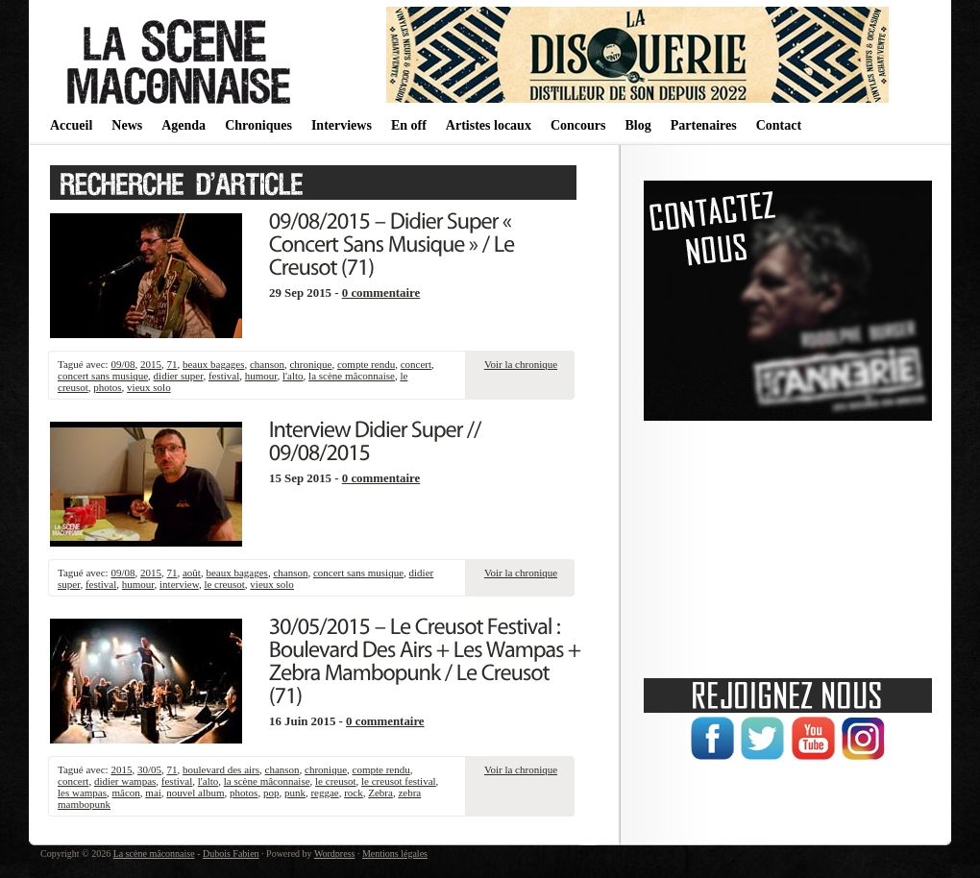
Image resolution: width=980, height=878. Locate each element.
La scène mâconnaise (154, 853)
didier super (179, 375)
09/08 (122, 364)
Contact (778, 125)
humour (261, 375)
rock (353, 792)
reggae (324, 792)
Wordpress (334, 853)
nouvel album (195, 792)
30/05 (149, 769)
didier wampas (125, 781)
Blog (637, 125)
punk (295, 792)
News (126, 125)
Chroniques (258, 125)
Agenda (183, 125)
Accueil (71, 125)
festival (223, 375)
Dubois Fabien (231, 853)
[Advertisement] (788, 543)
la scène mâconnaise (351, 375)
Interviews (341, 125)
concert (416, 364)
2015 (150, 364)
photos (107, 387)
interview (179, 584)
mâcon (126, 792)
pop (271, 792)
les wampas (82, 792)
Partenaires (704, 125)
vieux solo (149, 387)
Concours (578, 125)
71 (171, 364)
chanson (267, 364)
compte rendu (366, 364)
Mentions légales (395, 853)
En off (409, 125)
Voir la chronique (520, 364)
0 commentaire (381, 293)
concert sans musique (103, 375)
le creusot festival (398, 781)
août (192, 572)
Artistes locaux (488, 125)
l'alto (293, 375)
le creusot (224, 584)
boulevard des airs (221, 769)
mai (153, 792)
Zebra (380, 792)
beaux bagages (213, 364)
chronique (310, 364)
